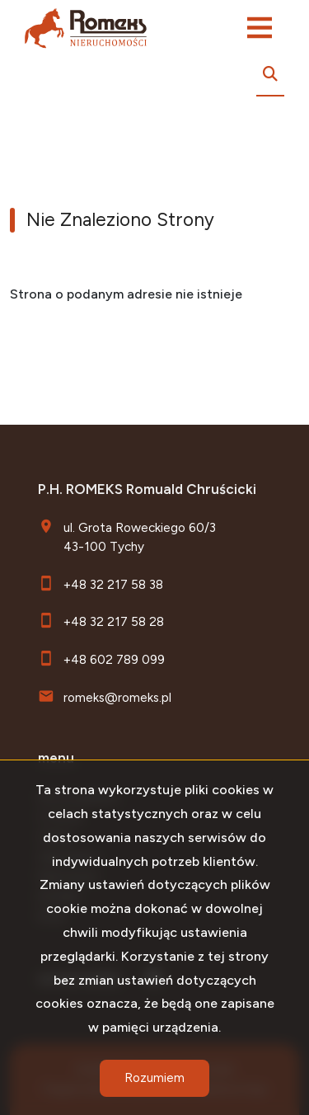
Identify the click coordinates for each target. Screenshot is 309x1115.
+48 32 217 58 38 (113, 584)
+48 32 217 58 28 (113, 621)
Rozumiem (154, 1077)
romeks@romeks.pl (117, 697)
